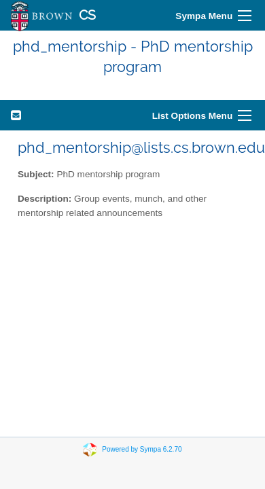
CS (87, 15)
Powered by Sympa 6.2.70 (141, 448)
